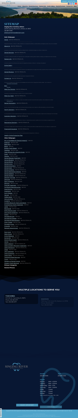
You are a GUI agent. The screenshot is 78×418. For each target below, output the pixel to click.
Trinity (6, 259)
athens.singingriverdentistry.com (14, 32)
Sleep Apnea (8, 234)
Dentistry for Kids (9, 177)
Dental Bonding (9, 160)
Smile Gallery (51, 6)
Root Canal (7, 232)
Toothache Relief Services (12, 257)
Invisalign (7, 201)
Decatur (6, 156)
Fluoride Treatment (10, 185)
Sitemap (70, 410)
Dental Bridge (8, 162)
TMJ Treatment (9, 251)
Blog (75, 6)
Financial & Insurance (10, 129)
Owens (6, 214)
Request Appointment (69, 1)
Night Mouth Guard (10, 210)
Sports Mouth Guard (10, 240)
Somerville (7, 238)
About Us (25, 6)
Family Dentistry (9, 109)
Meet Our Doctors (9, 89)
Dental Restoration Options (12, 171)
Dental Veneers (9, 175)
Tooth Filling (8, 255)
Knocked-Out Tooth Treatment (13, 205)
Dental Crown (8, 164)
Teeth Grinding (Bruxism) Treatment (15, 245)
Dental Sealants (9, 173)
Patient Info (42, 6)
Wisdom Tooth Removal (11, 263)
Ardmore (7, 142)
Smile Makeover (9, 236)
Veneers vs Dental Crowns (12, 261)
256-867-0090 (44, 376)
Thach (6, 249)
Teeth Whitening (9, 247)
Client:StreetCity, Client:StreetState (12, 83)
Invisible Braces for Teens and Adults (15, 203)
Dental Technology (10, 103)
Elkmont (7, 183)
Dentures (7, 179)
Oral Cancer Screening (11, 212)
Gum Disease (8, 193)
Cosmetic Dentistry (10, 116)
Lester (6, 206)
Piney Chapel (8, 222)
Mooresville (7, 208)
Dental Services (33, 6)
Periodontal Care (9, 216)
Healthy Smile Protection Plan (13, 135)
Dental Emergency (10, 166)
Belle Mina (7, 144)
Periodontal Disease (10, 218)
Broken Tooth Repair (10, 148)
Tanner (6, 242)
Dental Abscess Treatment (12, 158)
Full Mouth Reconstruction (12, 187)
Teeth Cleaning (8, 243)
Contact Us (69, 6)
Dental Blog (8, 87)
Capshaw (7, 150)
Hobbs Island (8, 197)
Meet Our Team (9, 95)
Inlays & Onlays (8, 199)
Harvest (6, 195)
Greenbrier (7, 191)
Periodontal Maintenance (12, 220)
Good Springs (8, 189)
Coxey (6, 154)
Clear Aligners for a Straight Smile (14, 152)
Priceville (7, 226)
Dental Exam (8, 168)
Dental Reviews (60, 6)
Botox (6, 146)
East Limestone (9, 181)
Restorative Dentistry (10, 122)
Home (19, 6)
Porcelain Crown (9, 224)
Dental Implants (9, 169)
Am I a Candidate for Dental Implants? (15, 140)
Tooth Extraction (9, 253)
